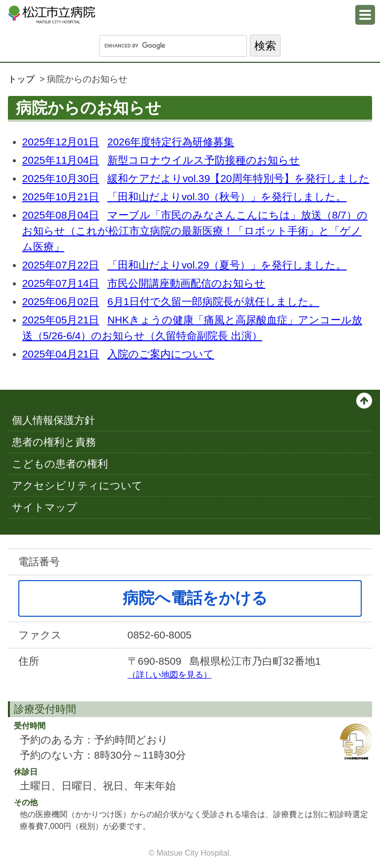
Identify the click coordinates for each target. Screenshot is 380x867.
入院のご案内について (118, 354)
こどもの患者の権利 (60, 463)
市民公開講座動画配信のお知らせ (143, 283)
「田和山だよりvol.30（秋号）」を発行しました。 (184, 196)
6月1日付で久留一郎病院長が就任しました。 (170, 301)
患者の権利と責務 (54, 442)
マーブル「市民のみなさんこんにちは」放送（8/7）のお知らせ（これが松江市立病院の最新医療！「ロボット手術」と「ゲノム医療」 (195, 230)
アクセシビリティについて (77, 485)
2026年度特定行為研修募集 (128, 141)
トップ (21, 79)
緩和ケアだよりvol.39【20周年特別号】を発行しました (196, 178)
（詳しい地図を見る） (170, 675)
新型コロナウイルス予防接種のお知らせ (161, 160)
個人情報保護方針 (53, 420)
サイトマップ (44, 507)
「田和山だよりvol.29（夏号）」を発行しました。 (184, 265)
